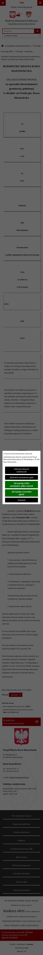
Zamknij (21, 500)
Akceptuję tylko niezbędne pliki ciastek (21, 484)
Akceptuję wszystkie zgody (21, 493)
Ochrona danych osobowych (21, 470)
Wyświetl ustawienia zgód (21, 477)
